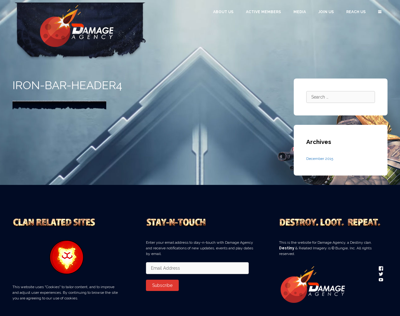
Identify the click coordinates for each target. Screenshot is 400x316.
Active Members (263, 12)
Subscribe (162, 285)
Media (299, 12)
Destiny (286, 248)
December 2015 (319, 158)
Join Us (326, 12)
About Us (223, 12)
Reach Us (356, 12)
